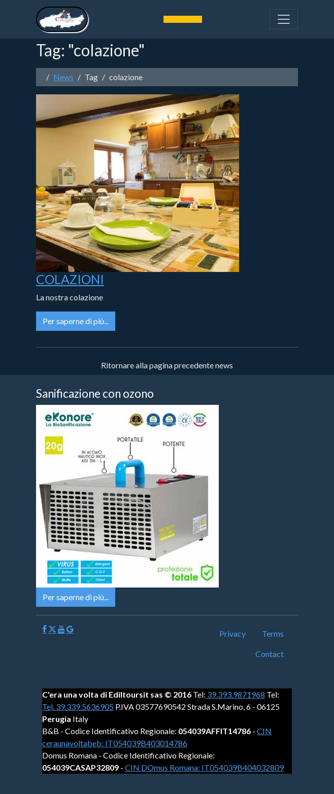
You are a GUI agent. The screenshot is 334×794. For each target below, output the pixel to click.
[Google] (69, 629)
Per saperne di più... (76, 321)
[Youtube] (61, 629)
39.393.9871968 (235, 694)
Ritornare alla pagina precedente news (167, 365)
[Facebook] (44, 629)
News (63, 77)
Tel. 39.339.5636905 (78, 706)
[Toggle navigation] (284, 19)
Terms (273, 633)
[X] (52, 629)
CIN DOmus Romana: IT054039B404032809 (204, 767)
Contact (269, 654)
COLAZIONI (70, 279)
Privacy (232, 633)
